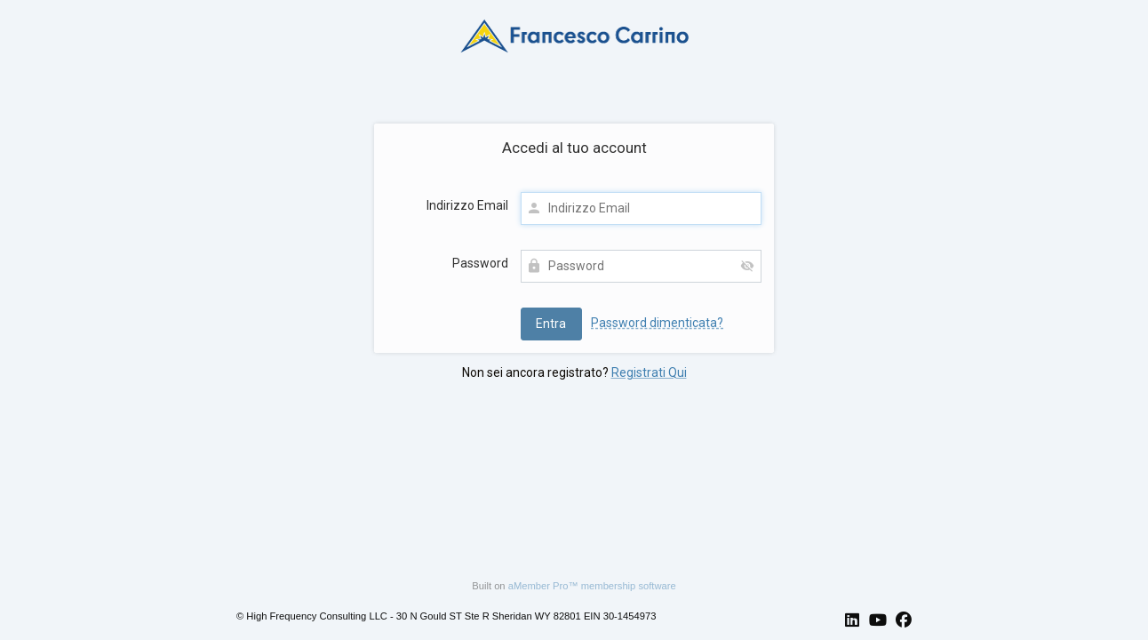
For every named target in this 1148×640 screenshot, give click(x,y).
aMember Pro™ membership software (592, 585)
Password (480, 263)
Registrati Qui (649, 372)
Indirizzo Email (467, 205)
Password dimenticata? (657, 323)
